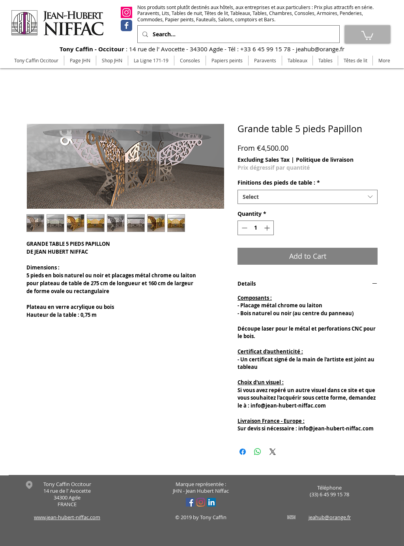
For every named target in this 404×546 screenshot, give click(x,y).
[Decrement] (244, 228)
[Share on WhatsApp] (257, 451)
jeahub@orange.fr (320, 49)
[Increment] (268, 228)
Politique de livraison (325, 159)
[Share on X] (272, 451)
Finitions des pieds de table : (279, 182)
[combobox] (308, 197)
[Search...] (238, 34)
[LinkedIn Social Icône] (211, 502)
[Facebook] (126, 25)
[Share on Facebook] (242, 451)
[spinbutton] (256, 228)
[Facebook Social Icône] (190, 502)
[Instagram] (126, 12)
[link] (367, 35)
